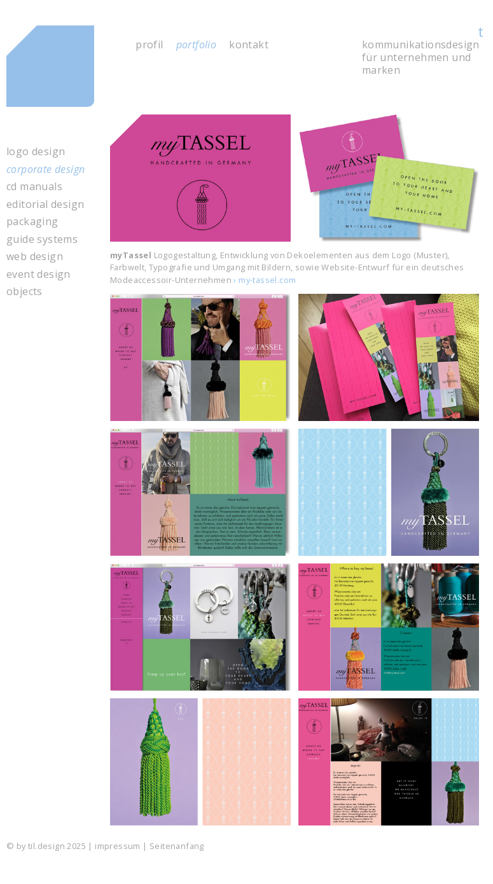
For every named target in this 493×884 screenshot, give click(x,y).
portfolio (196, 44)
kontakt (248, 44)
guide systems (42, 239)
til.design (64, 72)
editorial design (45, 204)
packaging (32, 221)
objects (24, 291)
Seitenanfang (176, 846)
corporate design (45, 169)
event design (38, 274)
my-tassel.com (267, 280)
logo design (35, 151)
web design (34, 256)
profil (149, 44)
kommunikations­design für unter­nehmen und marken (421, 57)
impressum (118, 846)
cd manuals (34, 186)
